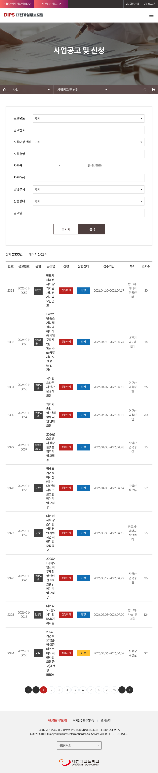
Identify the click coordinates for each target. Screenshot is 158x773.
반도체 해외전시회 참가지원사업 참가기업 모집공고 (50, 290)
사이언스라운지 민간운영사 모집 (50, 387)
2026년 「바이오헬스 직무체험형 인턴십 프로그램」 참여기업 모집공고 (51, 578)
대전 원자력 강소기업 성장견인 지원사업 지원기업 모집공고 (50, 533)
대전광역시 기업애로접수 (17, 4)
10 (114, 690)
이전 (36, 689)
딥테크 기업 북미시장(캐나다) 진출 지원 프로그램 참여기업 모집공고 (50, 488)
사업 (16, 90)
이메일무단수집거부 (84, 720)
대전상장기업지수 (51, 4)
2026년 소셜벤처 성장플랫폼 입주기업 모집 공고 (50, 447)
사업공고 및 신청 (67, 90)
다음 (122, 689)
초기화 (65, 229)
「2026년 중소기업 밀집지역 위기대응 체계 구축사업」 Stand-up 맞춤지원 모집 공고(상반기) (51, 342)
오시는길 (106, 720)
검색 (92, 229)
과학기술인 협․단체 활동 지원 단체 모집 (51, 415)
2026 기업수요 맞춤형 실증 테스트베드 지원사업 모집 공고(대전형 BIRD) (50, 653)
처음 (28, 689)
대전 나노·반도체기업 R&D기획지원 (51, 614)
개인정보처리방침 (56, 720)
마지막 (129, 689)
